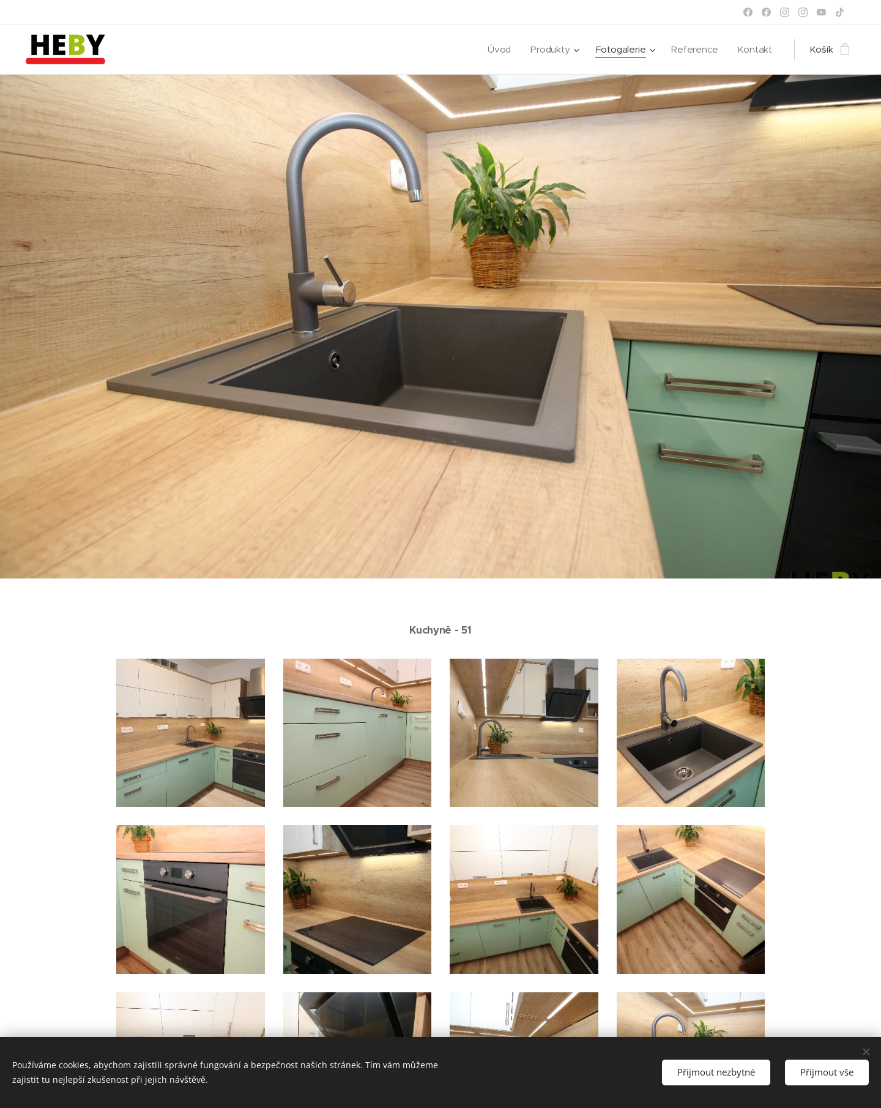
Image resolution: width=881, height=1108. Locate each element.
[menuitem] (498, 49)
